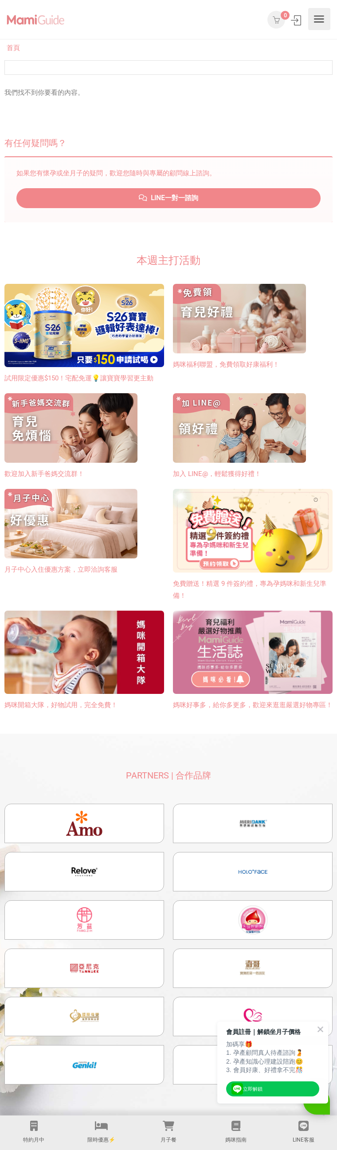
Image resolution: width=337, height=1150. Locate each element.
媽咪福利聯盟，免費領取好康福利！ (226, 364)
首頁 (13, 48)
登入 (297, 20)
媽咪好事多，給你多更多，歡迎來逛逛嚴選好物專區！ (253, 705)
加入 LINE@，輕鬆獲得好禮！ (217, 474)
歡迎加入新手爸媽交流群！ (44, 474)
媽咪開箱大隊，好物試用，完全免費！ (61, 705)
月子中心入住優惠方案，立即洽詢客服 (61, 569)
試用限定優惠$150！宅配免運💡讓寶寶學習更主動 (78, 378)
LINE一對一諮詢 (168, 198)
